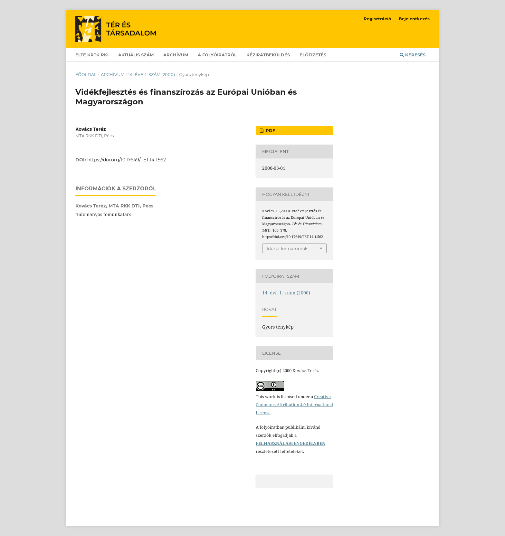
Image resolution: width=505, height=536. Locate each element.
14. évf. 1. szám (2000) (151, 74)
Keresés (412, 54)
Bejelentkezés (414, 18)
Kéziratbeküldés (268, 54)
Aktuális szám (136, 54)
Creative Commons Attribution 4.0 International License (294, 405)
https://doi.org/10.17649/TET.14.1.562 (126, 160)
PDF (269, 130)
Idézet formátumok (287, 248)
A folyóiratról (217, 54)
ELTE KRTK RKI (92, 54)
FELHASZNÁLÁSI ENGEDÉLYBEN (290, 443)
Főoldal (86, 74)
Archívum (175, 54)
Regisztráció (377, 18)
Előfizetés (313, 54)
